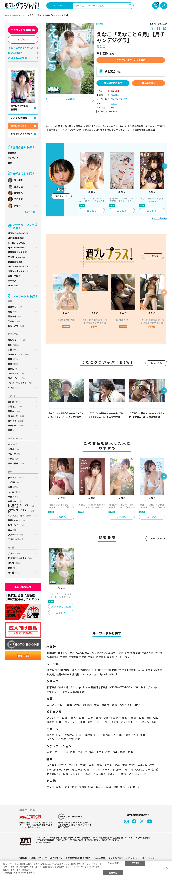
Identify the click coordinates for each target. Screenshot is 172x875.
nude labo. (13, 285)
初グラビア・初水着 (20, 558)
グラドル (16, 477)
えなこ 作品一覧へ (159, 218)
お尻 (14, 349)
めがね (15, 321)
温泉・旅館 (17, 463)
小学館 (158, 652)
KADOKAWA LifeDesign (102, 652)
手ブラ (15, 553)
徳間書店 (73, 657)
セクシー (16, 425)
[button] (164, 166)
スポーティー (17, 378)
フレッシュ (17, 373)
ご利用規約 (23, 858)
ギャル (14, 387)
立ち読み (70, 99)
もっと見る (153, 256)
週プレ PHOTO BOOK (18, 233)
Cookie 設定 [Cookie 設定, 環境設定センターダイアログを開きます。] (113, 863)
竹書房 (63, 657)
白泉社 (91, 657)
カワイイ (16, 420)
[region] (86, 868)
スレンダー (17, 340)
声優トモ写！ (14, 276)
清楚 (14, 430)
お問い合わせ (132, 858)
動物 (13, 567)
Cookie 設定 (99, 858)
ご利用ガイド (17, 53)
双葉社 (110, 657)
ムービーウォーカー (126, 657)
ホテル (14, 458)
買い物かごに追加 (113, 83)
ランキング (13, 157)
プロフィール (61, 196)
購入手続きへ (148, 83)
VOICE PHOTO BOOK (18, 266)
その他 (14, 572)
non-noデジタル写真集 (149, 670)
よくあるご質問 (19, 58)
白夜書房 (101, 657)
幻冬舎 (128, 652)
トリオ (14, 449)
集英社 (136, 652)
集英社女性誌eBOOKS (59, 674)
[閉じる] (166, 867)
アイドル (15, 482)
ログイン (23, 39)
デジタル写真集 (19, 117)
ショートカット (19, 354)
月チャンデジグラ (119, 99)
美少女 (15, 401)
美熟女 (15, 411)
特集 (10, 162)
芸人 (13, 529)
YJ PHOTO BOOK (16, 237)
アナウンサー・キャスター (22, 510)
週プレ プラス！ (18, 125)
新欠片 (82, 657)
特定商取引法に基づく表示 (78, 858)
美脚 (14, 359)
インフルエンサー (20, 515)
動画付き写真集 (15, 261)
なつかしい (17, 416)
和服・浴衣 (17, 325)
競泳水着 (15, 316)
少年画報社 (53, 657)
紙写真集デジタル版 (17, 252)
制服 (14, 311)
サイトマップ (148, 858)
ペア (13, 444)
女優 (14, 487)
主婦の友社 (147, 652)
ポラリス (12, 280)
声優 (14, 496)
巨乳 (14, 344)
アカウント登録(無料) (23, 30)
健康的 (15, 368)
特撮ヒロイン (17, 520)
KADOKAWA (82, 652)
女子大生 (15, 501)
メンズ (15, 563)
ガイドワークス (66, 652)
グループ (15, 453)
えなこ (24, 15)
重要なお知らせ (23, 586)
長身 (14, 363)
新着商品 (12, 153)
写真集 (15, 15)
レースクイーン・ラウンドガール (22, 506)
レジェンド (17, 525)
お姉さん (16, 406)
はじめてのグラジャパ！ (23, 48)
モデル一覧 (30, 211)
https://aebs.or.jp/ (44, 842)
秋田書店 (115, 95)
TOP (7, 15)
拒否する (135, 863)
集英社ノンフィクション (85, 674)
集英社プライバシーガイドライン (46, 858)
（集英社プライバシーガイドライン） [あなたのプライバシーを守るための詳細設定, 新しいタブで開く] (20, 872)
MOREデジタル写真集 (124, 670)
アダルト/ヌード (15, 539)
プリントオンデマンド (18, 271)
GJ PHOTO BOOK (16, 242)
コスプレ (16, 306)
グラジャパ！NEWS (21, 134)
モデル (15, 491)
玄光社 (119, 652)
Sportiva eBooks (16, 247)
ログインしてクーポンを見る (130, 60)
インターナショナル (20, 382)
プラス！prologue (16, 256)
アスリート (16, 534)
